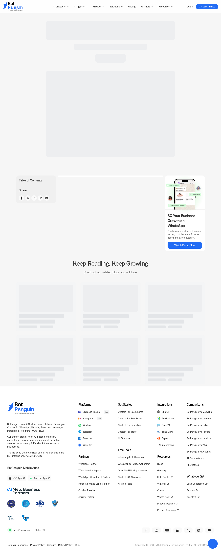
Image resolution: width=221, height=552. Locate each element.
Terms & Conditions (17, 545)
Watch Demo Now (184, 245)
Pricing (131, 6)
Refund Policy (65, 545)
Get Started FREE (207, 6)
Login (190, 6)
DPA (77, 545)
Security (51, 545)
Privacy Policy (37, 545)
